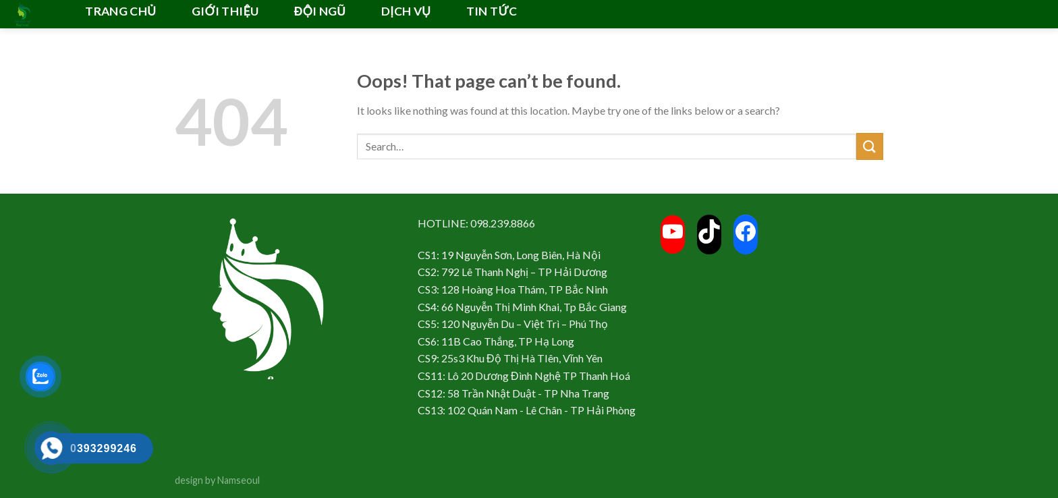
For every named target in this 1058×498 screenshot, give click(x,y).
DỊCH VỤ (405, 11)
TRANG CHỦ (120, 11)
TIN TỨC (491, 11)
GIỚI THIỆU (225, 11)
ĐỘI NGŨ (320, 11)
